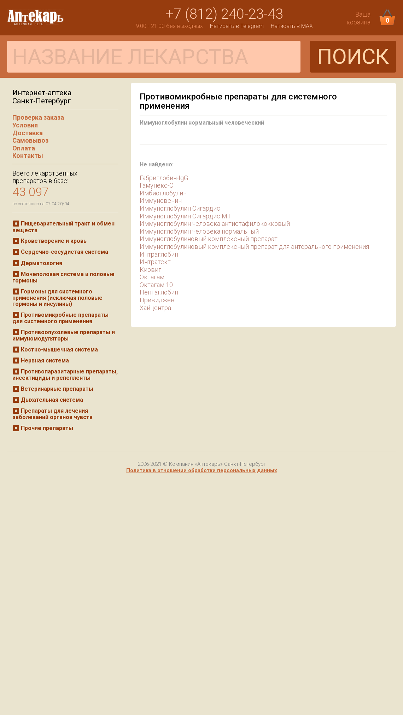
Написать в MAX (292, 26)
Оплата (23, 148)
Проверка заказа (38, 117)
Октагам (152, 277)
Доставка (27, 133)
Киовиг (150, 269)
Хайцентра (155, 307)
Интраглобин (159, 254)
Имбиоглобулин (163, 193)
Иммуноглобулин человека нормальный (199, 231)
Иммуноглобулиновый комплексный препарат (209, 238)
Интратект (155, 261)
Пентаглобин (159, 292)
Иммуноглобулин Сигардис (180, 208)
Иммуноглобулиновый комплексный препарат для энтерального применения (254, 246)
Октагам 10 (156, 284)
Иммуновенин (161, 200)
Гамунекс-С (156, 185)
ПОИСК (353, 56)
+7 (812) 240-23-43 (224, 14)
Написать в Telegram (237, 26)
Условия (25, 125)
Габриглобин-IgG (164, 178)
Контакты (27, 155)
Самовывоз (30, 140)
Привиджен (157, 300)
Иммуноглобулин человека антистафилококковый (215, 223)
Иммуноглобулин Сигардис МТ (185, 216)
